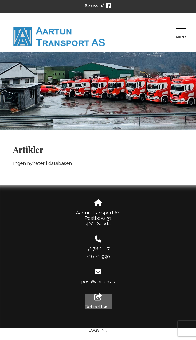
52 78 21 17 (98, 248)
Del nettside (98, 302)
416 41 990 (98, 256)
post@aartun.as (98, 281)
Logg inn (98, 330)
